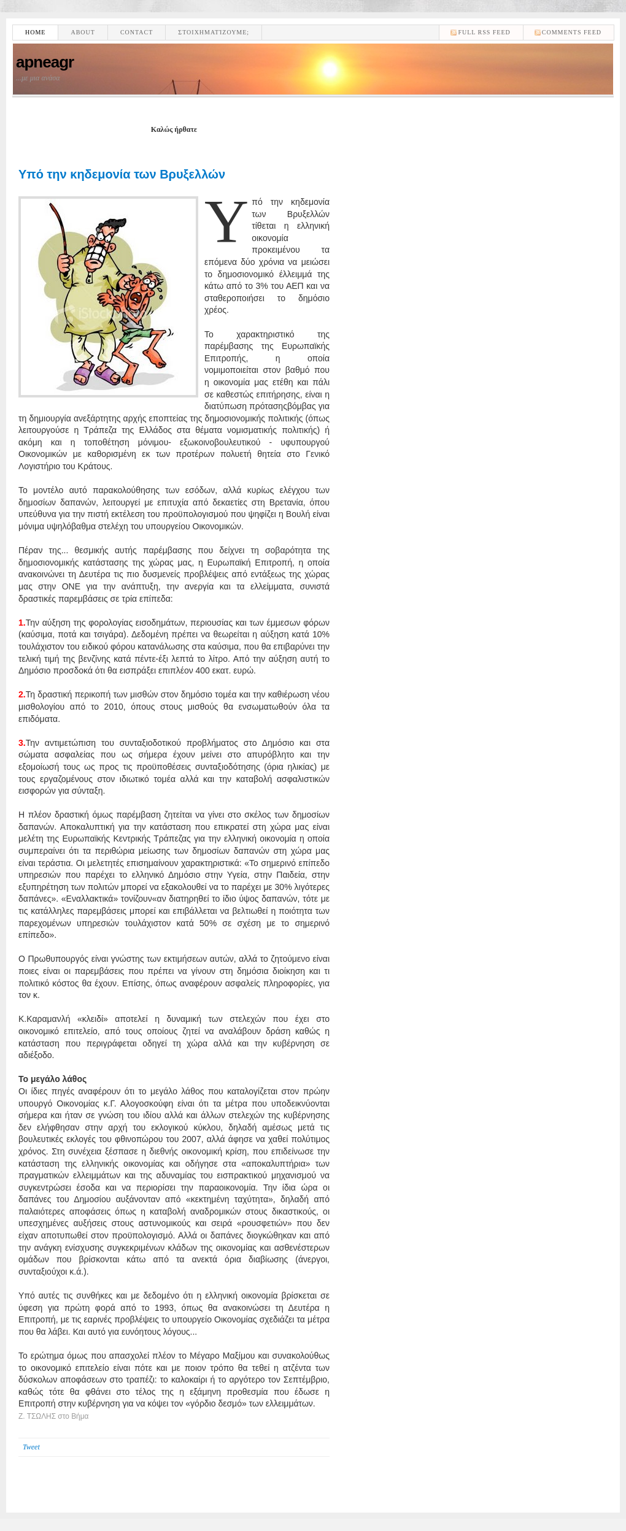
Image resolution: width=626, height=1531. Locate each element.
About (83, 32)
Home (35, 32)
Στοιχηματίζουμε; (213, 32)
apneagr (45, 62)
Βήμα (79, 1416)
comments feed (571, 32)
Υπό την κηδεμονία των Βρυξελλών (121, 174)
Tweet (31, 1447)
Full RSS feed (484, 32)
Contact (136, 32)
